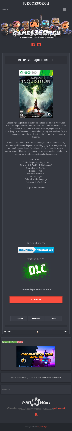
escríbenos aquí (59, 408)
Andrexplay (6, 389)
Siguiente (7, 332)
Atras (66, 332)
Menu (5, 9)
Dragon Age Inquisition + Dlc (36, 60)
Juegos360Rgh (36, 3)
